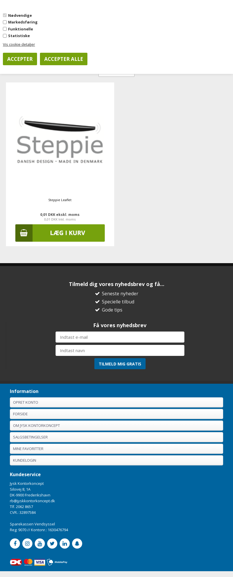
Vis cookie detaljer (19, 44)
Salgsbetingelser (30, 437)
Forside (20, 413)
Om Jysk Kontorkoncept (36, 425)
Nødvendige (20, 15)
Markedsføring (23, 22)
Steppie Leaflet (59, 200)
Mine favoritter (28, 448)
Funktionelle (20, 29)
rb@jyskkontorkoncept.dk (32, 500)
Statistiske (19, 35)
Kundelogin (24, 460)
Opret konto (25, 402)
